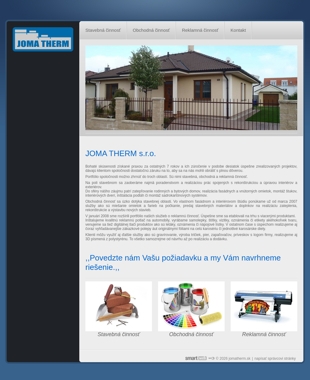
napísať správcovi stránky (275, 358)
